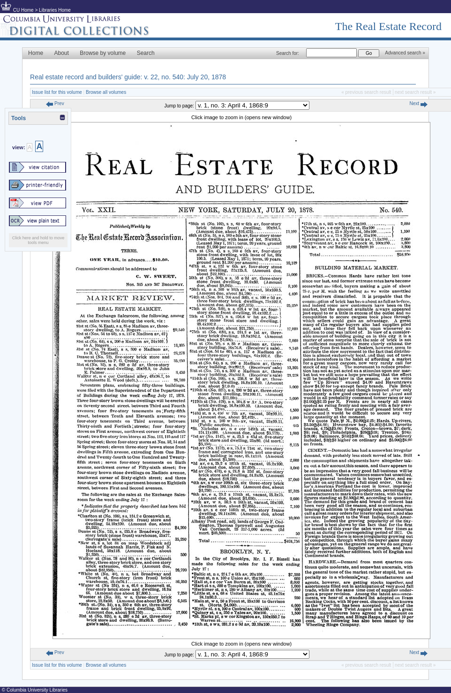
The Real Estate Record (388, 26)
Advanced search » (405, 52)
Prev (55, 103)
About (61, 53)
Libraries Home (55, 10)
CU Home (23, 10)
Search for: (287, 53)
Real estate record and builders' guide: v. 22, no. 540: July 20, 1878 (128, 77)
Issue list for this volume (57, 92)
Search (146, 53)
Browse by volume (103, 53)
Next (418, 103)
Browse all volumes (106, 92)
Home (35, 53)
